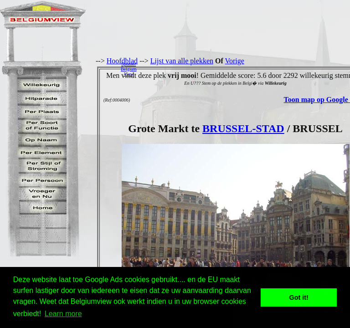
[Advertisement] (246, 69)
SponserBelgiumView (128, 69)
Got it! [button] (299, 297)
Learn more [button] (63, 314)
